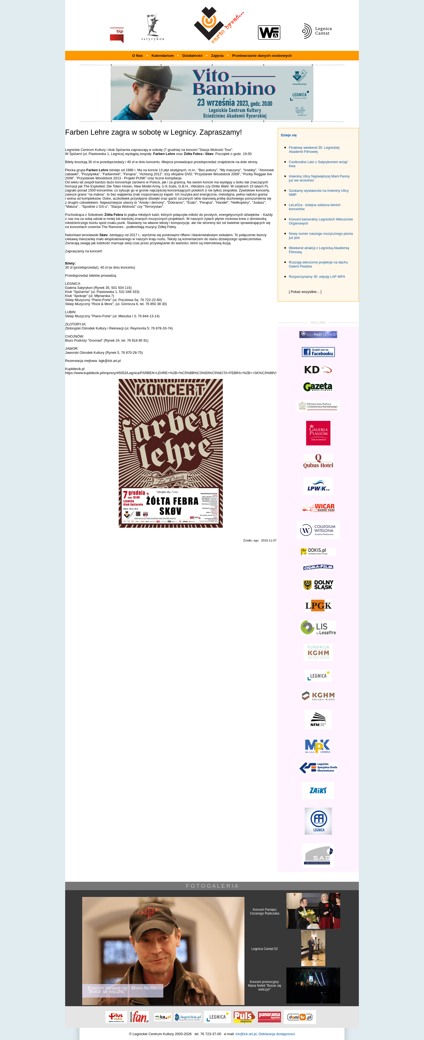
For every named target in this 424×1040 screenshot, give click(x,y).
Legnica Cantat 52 (264, 949)
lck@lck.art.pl (246, 1034)
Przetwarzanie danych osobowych (262, 56)
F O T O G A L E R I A (212, 886)
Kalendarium (163, 56)
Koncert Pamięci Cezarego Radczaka (264, 911)
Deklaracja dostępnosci (277, 1034)
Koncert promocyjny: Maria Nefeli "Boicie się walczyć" (264, 985)
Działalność (193, 56)
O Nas (137, 56)
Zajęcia (218, 56)
